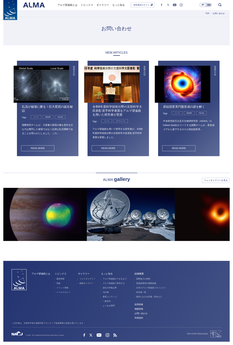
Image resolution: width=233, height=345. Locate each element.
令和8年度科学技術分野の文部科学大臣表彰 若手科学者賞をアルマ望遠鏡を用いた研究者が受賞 (117, 110)
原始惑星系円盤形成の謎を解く (184, 106)
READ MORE (38, 148)
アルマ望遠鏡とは (41, 273)
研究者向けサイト (141, 5)
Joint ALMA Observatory (197, 334)
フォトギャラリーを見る (216, 180)
